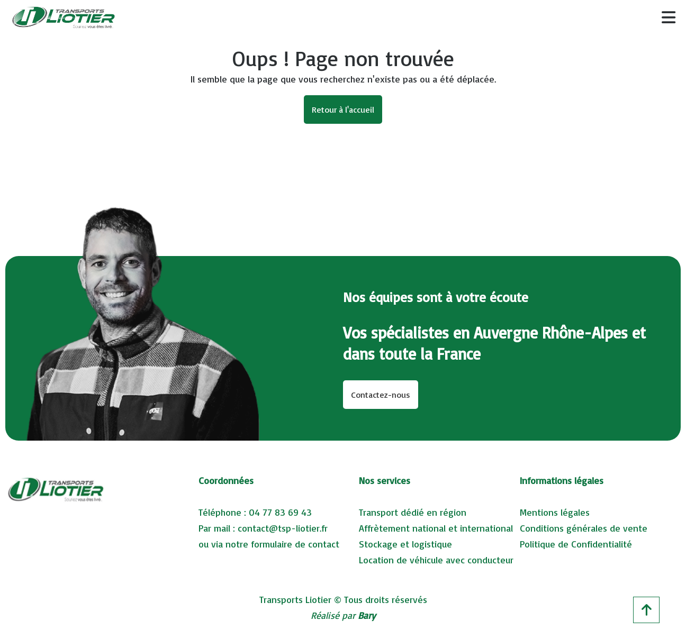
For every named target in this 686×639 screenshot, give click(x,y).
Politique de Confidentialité (576, 544)
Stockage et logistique (405, 544)
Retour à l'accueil (343, 109)
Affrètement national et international (436, 528)
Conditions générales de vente (583, 528)
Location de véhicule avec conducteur (436, 559)
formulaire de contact (295, 544)
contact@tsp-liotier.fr (283, 528)
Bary (367, 615)
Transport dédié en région (412, 512)
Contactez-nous (380, 394)
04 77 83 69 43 (280, 512)
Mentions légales (555, 512)
